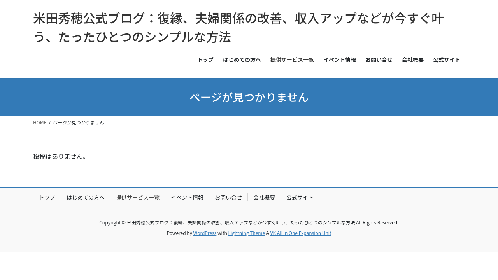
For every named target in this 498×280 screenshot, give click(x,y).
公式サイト (300, 197)
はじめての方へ (86, 197)
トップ (47, 197)
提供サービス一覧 (138, 197)
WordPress (205, 232)
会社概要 (264, 197)
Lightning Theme (246, 232)
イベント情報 (187, 197)
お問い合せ (228, 197)
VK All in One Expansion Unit (300, 232)
